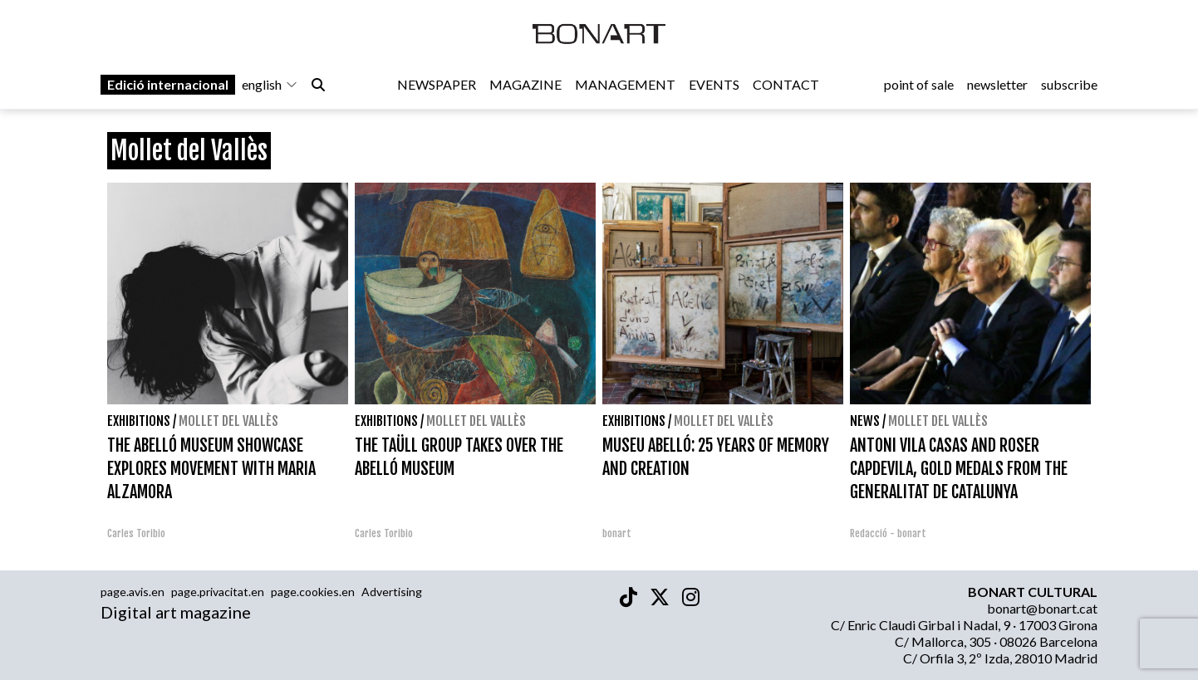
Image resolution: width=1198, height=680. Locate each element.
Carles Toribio (137, 533)
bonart (616, 533)
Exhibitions (138, 421)
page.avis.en (132, 592)
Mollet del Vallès (228, 421)
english (270, 84)
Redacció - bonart (888, 533)
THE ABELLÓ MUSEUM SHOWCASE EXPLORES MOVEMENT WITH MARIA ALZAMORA (211, 468)
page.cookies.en (313, 592)
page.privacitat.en (217, 592)
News (865, 421)
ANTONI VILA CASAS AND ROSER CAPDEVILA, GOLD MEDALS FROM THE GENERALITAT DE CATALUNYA (959, 468)
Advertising (391, 592)
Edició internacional (167, 84)
